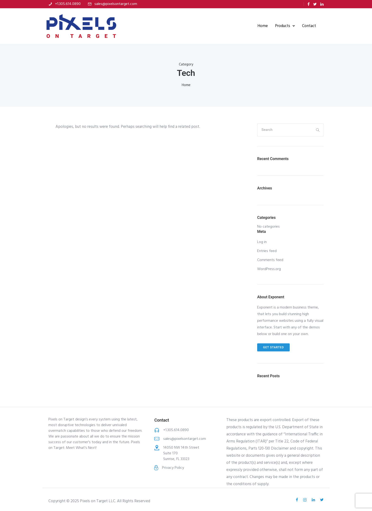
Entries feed (267, 251)
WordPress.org (269, 269)
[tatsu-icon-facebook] (308, 4)
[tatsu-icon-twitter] (315, 4)
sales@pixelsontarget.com (115, 4)
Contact (307, 26)
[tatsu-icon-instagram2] (305, 499)
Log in (262, 242)
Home (261, 26)
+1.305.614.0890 (68, 4)
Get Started (273, 347)
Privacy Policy (173, 467)
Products (280, 26)
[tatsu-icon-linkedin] (322, 4)
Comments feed (270, 260)
